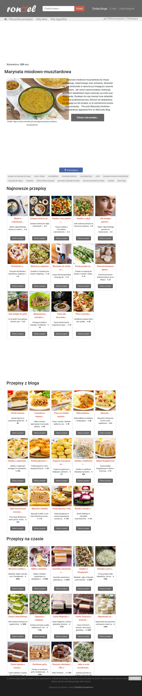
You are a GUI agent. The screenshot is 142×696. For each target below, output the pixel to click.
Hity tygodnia (58, 19)
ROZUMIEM (135, 678)
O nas (112, 8)
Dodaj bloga (99, 8)
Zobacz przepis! (18, 238)
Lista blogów (126, 8)
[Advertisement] (71, 43)
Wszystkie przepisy (21, 19)
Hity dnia (41, 19)
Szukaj (79, 8)
